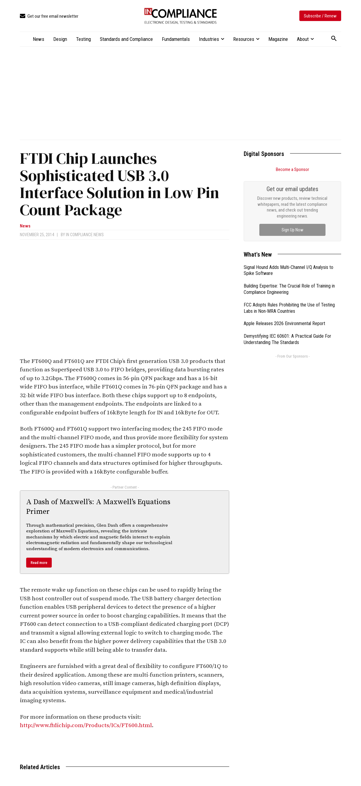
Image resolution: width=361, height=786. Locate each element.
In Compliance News (85, 234)
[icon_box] (49, 16)
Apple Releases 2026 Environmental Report (284, 323)
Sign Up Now (292, 229)
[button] (334, 39)
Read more (39, 562)
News (25, 226)
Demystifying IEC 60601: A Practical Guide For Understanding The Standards (287, 339)
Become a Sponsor (292, 169)
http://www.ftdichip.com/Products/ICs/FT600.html (86, 725)
